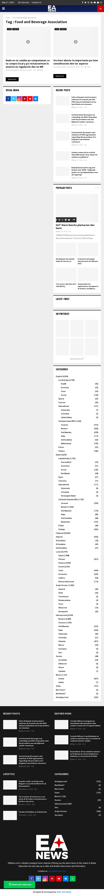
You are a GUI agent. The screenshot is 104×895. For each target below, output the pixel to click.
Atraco (61, 667)
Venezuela (65, 410)
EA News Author (13, 70)
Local (9, 29)
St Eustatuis (61, 541)
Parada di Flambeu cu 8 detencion (33, 811)
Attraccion (62, 608)
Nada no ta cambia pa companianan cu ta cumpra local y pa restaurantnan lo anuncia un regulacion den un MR (28, 63)
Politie (61, 526)
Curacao (64, 425)
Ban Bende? (61, 694)
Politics (61, 451)
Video (58, 686)
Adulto (61, 682)
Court (63, 391)
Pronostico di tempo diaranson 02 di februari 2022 (88, 261)
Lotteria (61, 578)
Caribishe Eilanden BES (68, 500)
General (61, 589)
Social (63, 395)
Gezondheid (66, 462)
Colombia (65, 414)
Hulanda (61, 641)
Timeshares (63, 597)
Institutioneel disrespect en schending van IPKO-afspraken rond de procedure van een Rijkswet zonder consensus (84, 118)
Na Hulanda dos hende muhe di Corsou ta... (65, 260)
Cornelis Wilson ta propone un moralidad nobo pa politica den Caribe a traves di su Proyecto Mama (85, 723)
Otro (60, 653)
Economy (65, 388)
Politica (61, 563)
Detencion (62, 664)
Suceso (59, 656)
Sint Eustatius (66, 440)
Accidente (62, 660)
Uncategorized (62, 697)
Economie (65, 466)
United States (66, 417)
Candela (61, 671)
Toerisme (62, 481)
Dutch (58, 455)
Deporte (59, 537)
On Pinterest (62, 313)
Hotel (60, 593)
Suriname (62, 649)
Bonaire (64, 429)
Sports (61, 399)
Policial (61, 559)
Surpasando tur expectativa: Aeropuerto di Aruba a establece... (88, 286)
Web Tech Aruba (64, 892)
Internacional (61, 615)
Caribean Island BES (66, 421)
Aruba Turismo (62, 585)
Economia (62, 574)
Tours (60, 604)
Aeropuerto (63, 612)
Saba (63, 436)
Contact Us (36, 2)
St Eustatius (61, 544)
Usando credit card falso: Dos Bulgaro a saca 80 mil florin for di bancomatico (32, 783)
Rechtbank (65, 473)
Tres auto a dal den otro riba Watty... (66, 285)
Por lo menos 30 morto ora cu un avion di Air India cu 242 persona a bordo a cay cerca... (33, 799)
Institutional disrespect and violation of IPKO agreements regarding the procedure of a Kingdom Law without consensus (83, 137)
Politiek (61, 529)
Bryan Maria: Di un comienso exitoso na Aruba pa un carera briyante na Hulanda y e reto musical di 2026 (85, 754)
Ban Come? (60, 690)
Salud (60, 556)
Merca (61, 645)
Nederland (65, 522)
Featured (15, 29)
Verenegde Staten (68, 496)
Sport (60, 477)
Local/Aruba (63, 380)
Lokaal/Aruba (63, 458)
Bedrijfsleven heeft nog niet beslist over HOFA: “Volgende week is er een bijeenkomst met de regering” (84, 171)
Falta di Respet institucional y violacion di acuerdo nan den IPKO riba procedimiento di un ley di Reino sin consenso (83, 101)
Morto (58, 675)
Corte (60, 570)
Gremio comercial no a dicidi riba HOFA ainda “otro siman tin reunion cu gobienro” (84, 155)
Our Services (23, 2)
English (59, 376)
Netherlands (66, 444)
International (63, 406)
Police (61, 447)
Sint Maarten (66, 432)
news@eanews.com (57, 871)
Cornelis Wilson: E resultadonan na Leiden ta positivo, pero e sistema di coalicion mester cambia (85, 738)
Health (63, 384)
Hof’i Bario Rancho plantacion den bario (75, 226)
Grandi (61, 679)
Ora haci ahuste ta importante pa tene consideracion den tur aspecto (75, 62)
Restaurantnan (64, 600)
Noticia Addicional (66, 582)
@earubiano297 (77, 359)
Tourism (61, 402)
